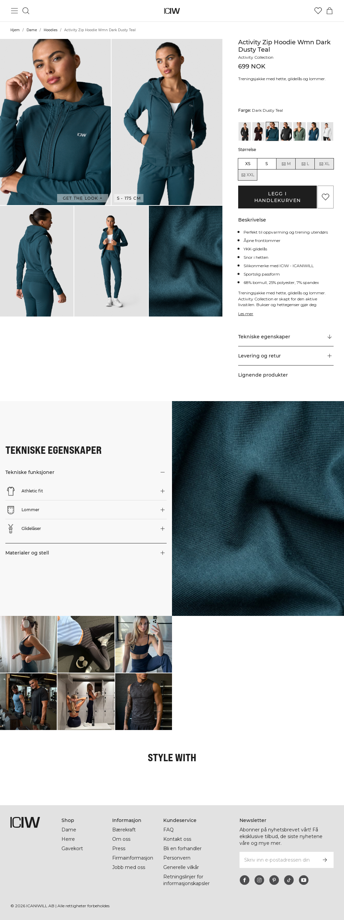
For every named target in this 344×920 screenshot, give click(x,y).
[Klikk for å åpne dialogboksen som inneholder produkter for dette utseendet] (28, 644)
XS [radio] (247, 163)
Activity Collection (256, 57)
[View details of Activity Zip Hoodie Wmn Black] (244, 131)
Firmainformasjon (133, 858)
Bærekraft (124, 830)
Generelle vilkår (181, 867)
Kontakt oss (177, 839)
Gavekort (72, 848)
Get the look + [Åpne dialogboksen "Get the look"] (82, 198)
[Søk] (26, 10)
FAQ (168, 830)
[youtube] (303, 880)
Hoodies (50, 30)
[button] (55, 122)
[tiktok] (289, 880)
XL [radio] (324, 163)
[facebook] (244, 880)
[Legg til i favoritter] (325, 197)
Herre (68, 839)
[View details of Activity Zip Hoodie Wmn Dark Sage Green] (299, 131)
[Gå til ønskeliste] (318, 10)
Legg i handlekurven (277, 197)
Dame (32, 30)
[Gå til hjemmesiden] (172, 11)
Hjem (15, 30)
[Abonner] (325, 860)
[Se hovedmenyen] (14, 10)
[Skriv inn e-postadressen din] (277, 860)
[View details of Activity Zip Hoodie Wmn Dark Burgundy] (258, 131)
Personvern (176, 858)
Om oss (121, 839)
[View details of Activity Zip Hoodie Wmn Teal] (313, 131)
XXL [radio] (247, 175)
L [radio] (305, 163)
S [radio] (266, 163)
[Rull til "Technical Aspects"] (286, 337)
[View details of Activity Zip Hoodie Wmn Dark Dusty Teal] (272, 131)
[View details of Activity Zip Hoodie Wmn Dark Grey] (286, 131)
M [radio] (286, 163)
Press (118, 848)
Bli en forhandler (183, 848)
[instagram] (259, 880)
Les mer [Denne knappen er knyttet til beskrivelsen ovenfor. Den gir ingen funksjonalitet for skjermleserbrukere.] (246, 313)
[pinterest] (274, 880)
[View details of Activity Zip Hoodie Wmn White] (327, 131)
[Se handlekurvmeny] (329, 10)
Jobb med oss (128, 867)
